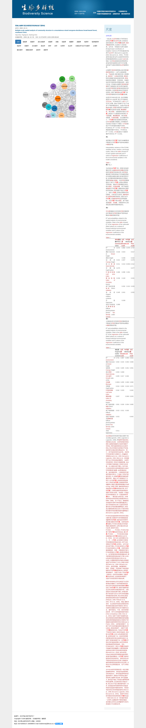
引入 (120, 454)
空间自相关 (119, 650)
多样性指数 (114, 566)
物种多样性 (116, 198)
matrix (124, 59)
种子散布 (111, 452)
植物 (114, 620)
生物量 (115, 202)
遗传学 (38, 50)
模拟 (110, 696)
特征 (113, 61)
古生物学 (35, 46)
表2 (107, 207)
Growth (108, 378)
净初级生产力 (123, 478)
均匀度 (109, 121)
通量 (110, 306)
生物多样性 (113, 472)
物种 (116, 444)
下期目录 (77, 20)
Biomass (108, 384)
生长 (123, 450)
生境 (115, 76)
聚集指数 (110, 278)
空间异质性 (113, 558)
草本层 (118, 673)
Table (107, 162)
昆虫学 (43, 46)
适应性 (110, 76)
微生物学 (20, 50)
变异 (110, 94)
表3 (107, 319)
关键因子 (113, 583)
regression (115, 155)
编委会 (41, 20)
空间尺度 (126, 474)
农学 (55, 46)
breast (113, 254)
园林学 (46, 50)
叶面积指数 (115, 117)
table (119, 151)
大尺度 (124, 124)
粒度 (127, 43)
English (125, 20)
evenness (118, 243)
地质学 (19, 46)
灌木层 (126, 673)
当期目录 (65, 20)
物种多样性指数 (119, 170)
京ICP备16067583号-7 (27, 716)
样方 (124, 101)
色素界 (64, 42)
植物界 (25, 42)
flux (114, 312)
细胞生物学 (29, 50)
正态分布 (109, 101)
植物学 (32, 42)
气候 (110, 74)
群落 (108, 72)
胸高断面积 (116, 115)
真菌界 (79, 42)
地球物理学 (95, 42)
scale (127, 243)
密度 (113, 111)
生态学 (70, 46)
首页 (18, 20)
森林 (120, 612)
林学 (49, 46)
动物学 (26, 46)
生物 (113, 450)
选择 (123, 43)
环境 (111, 88)
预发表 (89, 20)
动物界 (50, 42)
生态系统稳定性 (115, 664)
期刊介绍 (29, 20)
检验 (108, 144)
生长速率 (109, 376)
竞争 (117, 452)
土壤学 (95, 46)
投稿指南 (53, 20)
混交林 (114, 70)
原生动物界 (41, 42)
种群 (127, 610)
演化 (115, 509)
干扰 (118, 610)
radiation (108, 290)
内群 (107, 638)
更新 (122, 612)
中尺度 (123, 128)
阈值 (115, 700)
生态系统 (109, 436)
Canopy (108, 262)
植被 (107, 622)
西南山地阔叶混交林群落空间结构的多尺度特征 (30, 25)
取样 (125, 494)
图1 (107, 164)
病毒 (57, 42)
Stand (108, 266)
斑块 (121, 606)
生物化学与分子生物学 (83, 46)
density (112, 266)
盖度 (121, 673)
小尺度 (116, 132)
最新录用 (101, 20)
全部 (18, 42)
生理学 (63, 46)
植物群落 (126, 500)
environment (110, 360)
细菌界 (71, 42)
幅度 (108, 45)
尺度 (111, 41)
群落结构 (111, 196)
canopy (108, 316)
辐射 (108, 188)
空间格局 (109, 502)
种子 (113, 612)
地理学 (86, 42)
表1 (107, 137)
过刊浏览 (113, 20)
